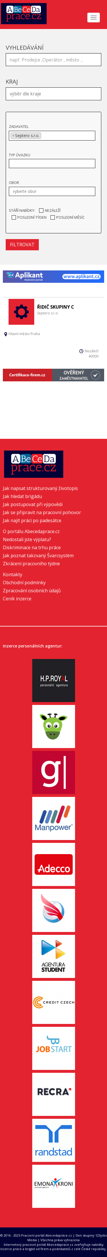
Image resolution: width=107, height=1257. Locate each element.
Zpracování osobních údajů (32, 590)
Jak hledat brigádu (22, 496)
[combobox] (53, 93)
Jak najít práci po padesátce (32, 520)
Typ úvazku (19, 154)
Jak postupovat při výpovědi (32, 504)
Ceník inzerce (17, 598)
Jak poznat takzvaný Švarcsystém (38, 555)
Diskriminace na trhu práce (32, 547)
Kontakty (12, 574)
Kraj (12, 81)
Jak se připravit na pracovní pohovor (42, 512)
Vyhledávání (25, 47)
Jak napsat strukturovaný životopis (40, 488)
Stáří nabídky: (22, 210)
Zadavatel (19, 126)
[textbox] (54, 93)
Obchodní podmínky (24, 582)
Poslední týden (29, 217)
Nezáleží (49, 210)
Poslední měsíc (68, 217)
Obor (14, 182)
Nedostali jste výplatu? (27, 539)
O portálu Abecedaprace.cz (31, 531)
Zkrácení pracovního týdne (31, 563)
